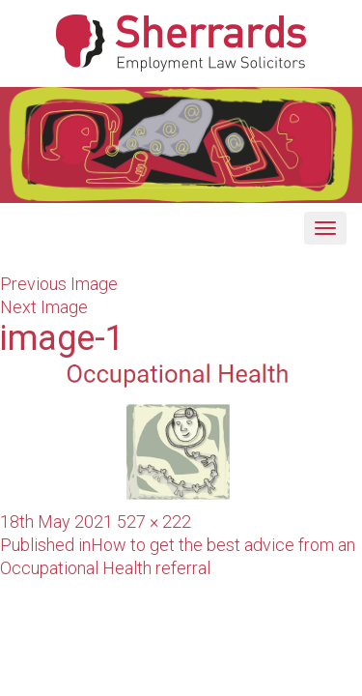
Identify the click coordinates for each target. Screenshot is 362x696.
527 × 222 (154, 521)
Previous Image (59, 284)
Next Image (44, 307)
